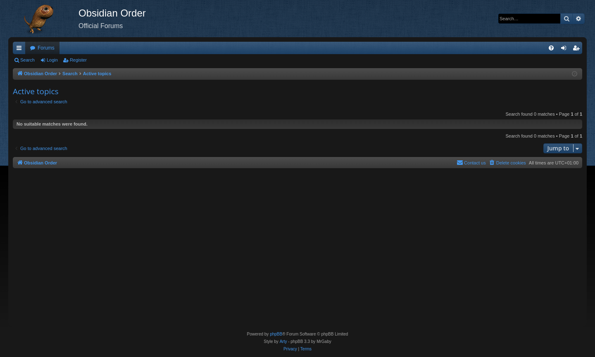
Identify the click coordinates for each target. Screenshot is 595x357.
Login (52, 59)
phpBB (276, 334)
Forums (46, 48)
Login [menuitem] (565, 49)
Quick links (20, 49)
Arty (283, 341)
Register (78, 59)
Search (27, 59)
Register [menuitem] (578, 49)
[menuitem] (551, 48)
